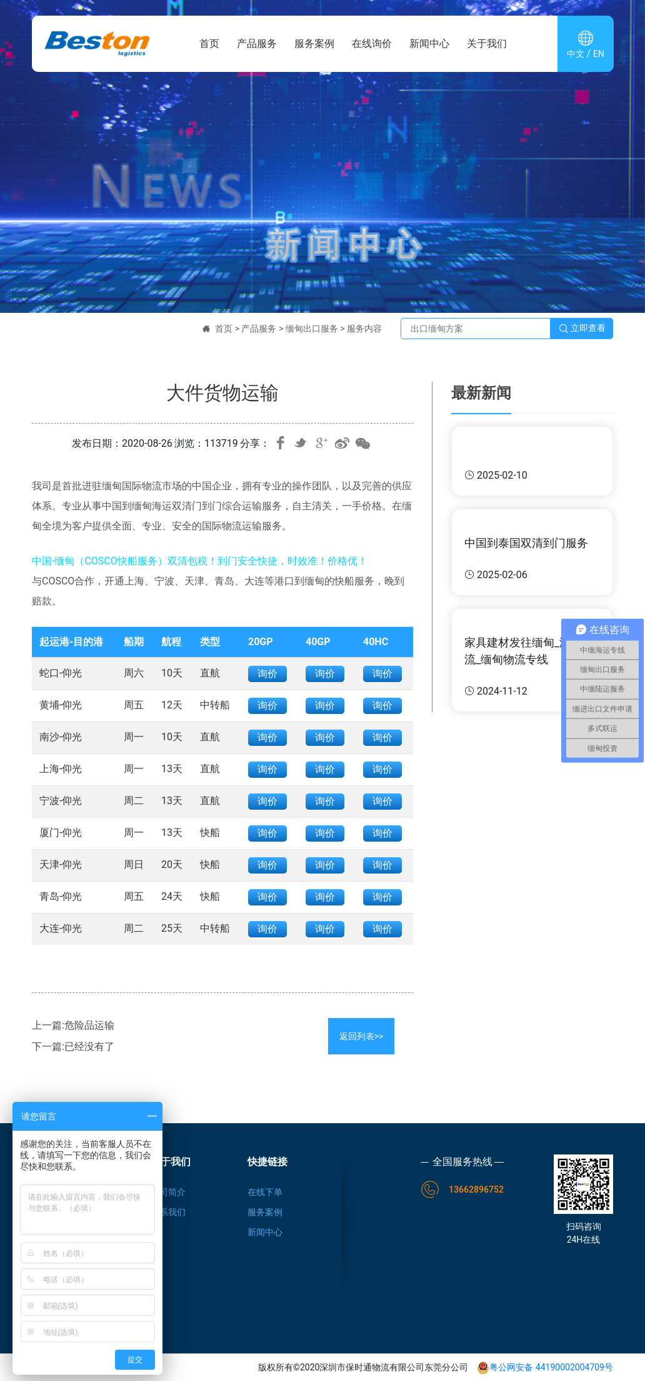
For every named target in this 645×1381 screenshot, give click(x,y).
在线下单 (265, 1192)
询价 (268, 674)
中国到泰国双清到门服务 (526, 542)
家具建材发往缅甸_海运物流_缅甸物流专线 (528, 651)
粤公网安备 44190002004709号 (545, 1367)
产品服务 (257, 43)
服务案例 (314, 43)
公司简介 (168, 1192)
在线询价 (372, 43)
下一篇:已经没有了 (73, 1046)
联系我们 (168, 1212)
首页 (209, 43)
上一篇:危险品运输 (73, 1025)
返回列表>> (361, 1036)
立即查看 (582, 328)
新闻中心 (429, 43)
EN (598, 54)
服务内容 (364, 329)
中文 (575, 54)
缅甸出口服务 (312, 329)
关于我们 (487, 43)
